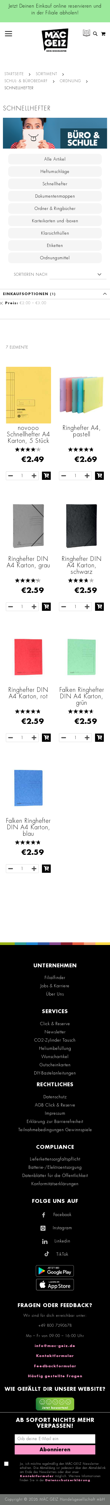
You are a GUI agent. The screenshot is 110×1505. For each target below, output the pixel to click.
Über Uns (55, 994)
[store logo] (55, 40)
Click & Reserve (55, 1024)
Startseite (14, 74)
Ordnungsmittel (55, 258)
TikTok (62, 1254)
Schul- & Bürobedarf (26, 81)
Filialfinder (55, 978)
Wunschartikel (55, 1057)
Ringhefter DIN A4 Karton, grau (28, 562)
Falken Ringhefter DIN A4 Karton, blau (28, 827)
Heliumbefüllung (55, 1048)
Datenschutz (55, 1097)
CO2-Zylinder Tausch (55, 1040)
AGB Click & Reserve (55, 1105)
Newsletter (55, 1032)
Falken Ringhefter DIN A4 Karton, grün (81, 696)
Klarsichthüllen (55, 233)
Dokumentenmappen (55, 196)
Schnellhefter (55, 184)
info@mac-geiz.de (55, 1346)
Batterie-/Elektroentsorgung (55, 1167)
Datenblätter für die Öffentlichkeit (55, 1175)
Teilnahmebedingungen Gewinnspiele (55, 1130)
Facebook (62, 1215)
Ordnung (70, 81)
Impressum (55, 1113)
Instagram (62, 1228)
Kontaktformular (55, 1356)
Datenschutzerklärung (67, 1480)
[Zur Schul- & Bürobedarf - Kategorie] (55, 133)
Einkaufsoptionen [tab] (25, 294)
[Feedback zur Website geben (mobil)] (55, 1404)
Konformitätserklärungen (55, 1184)
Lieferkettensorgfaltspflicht (55, 1159)
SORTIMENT (46, 74)
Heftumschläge (55, 171)
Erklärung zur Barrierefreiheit (55, 1121)
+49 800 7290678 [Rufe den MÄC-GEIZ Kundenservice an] (55, 1325)
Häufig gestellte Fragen (55, 1376)
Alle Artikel (55, 159)
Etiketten (55, 245)
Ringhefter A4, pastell (81, 431)
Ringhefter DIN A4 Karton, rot (28, 693)
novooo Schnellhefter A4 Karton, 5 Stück (28, 434)
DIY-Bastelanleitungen (55, 1073)
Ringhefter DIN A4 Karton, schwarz (82, 565)
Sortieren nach (31, 274)
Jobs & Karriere (55, 986)
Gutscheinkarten (55, 1065)
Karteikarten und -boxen (55, 221)
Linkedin (62, 1241)
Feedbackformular (55, 1366)
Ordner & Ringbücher (55, 208)
